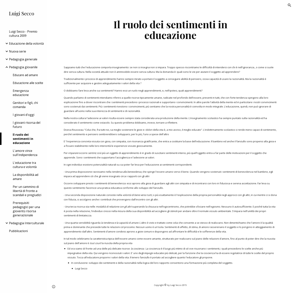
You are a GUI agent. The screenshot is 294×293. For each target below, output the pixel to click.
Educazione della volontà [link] (26, 43)
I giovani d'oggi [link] (23, 115)
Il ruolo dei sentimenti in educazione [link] (23, 139)
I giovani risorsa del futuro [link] (26, 125)
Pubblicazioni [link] (18, 231)
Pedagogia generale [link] (23, 59)
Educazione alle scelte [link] (28, 83)
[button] (289, 5)
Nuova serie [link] (17, 51)
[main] (170, 29)
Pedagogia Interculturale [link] (26, 223)
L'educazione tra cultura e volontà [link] (25, 165)
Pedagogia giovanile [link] (23, 67)
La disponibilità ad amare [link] (25, 177)
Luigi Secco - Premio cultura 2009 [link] (23, 33)
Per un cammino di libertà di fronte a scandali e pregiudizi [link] (27, 191)
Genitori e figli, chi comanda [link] (25, 105)
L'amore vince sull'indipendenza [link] (25, 153)
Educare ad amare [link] (25, 75)
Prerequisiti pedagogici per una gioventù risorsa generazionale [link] (26, 209)
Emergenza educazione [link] (21, 93)
